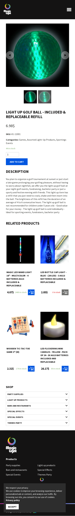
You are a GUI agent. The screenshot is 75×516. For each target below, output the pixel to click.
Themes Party (35, 423)
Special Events (35, 417)
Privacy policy (13, 500)
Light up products (35, 400)
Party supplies (35, 394)
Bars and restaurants (35, 406)
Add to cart (17, 161)
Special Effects (35, 411)
